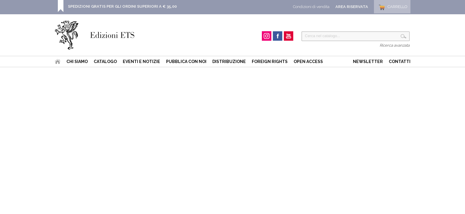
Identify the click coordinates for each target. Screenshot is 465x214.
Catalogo (105, 61)
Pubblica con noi (186, 61)
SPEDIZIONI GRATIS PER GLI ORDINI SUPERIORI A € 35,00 (122, 6)
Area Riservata (351, 6)
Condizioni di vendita (311, 6)
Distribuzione (229, 61)
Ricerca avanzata (395, 45)
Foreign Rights (270, 61)
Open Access (308, 61)
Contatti (399, 61)
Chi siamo (77, 61)
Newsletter (368, 61)
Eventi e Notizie (141, 61)
